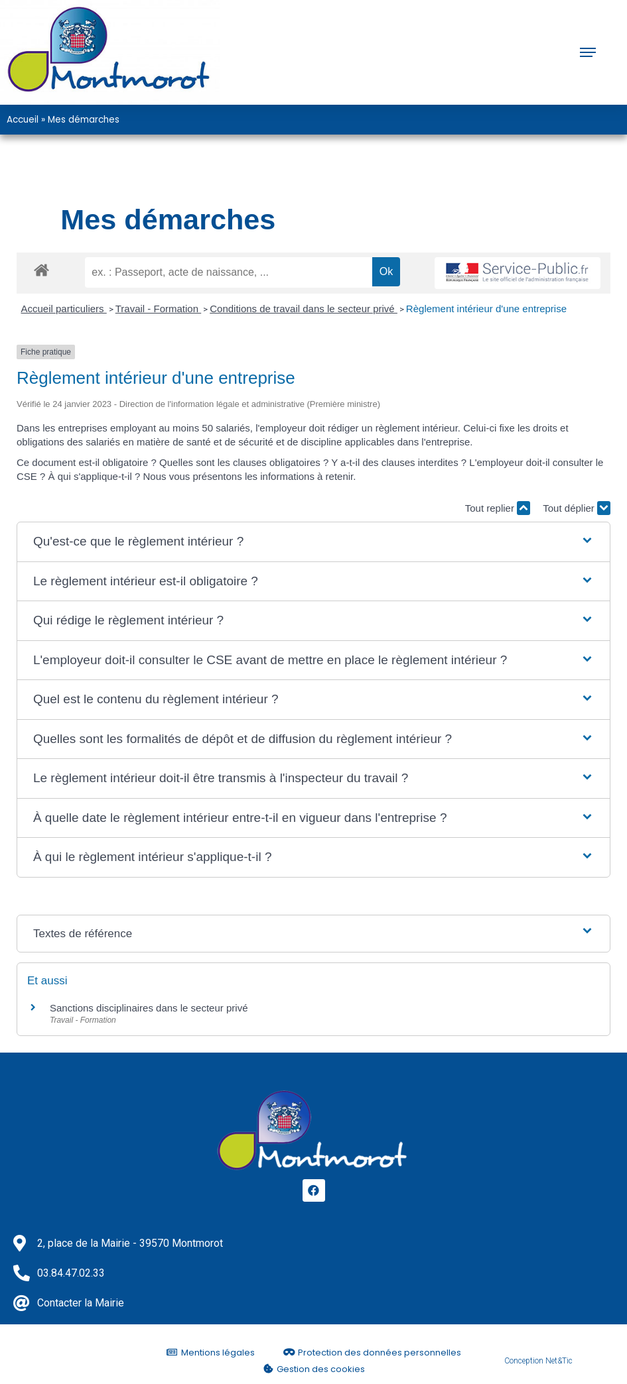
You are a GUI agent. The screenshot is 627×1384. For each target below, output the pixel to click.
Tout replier (497, 508)
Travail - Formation (158, 308)
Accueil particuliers (64, 308)
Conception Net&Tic (538, 1360)
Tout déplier (576, 508)
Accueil (22, 119)
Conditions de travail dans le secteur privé (303, 308)
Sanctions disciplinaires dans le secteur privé (148, 1007)
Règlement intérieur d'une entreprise (486, 308)
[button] (313, 541)
